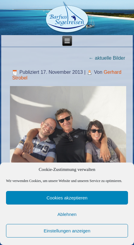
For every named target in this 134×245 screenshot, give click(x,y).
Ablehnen (67, 214)
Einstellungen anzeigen (67, 230)
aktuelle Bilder (107, 58)
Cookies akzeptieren (67, 197)
